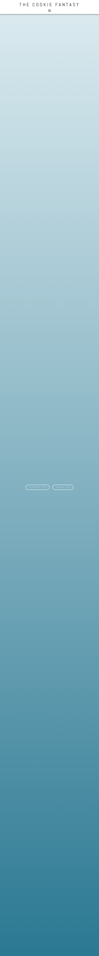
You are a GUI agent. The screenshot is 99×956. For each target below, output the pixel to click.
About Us (63, 487)
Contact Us (38, 487)
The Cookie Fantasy (49, 5)
